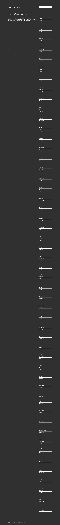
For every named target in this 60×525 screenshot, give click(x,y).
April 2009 (40, 296)
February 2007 (41, 354)
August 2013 (41, 180)
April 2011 (40, 242)
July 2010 (40, 262)
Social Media (41, 492)
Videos (40, 503)
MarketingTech (41, 472)
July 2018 (40, 69)
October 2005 (41, 389)
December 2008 (41, 305)
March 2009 (41, 298)
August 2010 (41, 260)
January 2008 (41, 329)
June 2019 (40, 60)
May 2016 (40, 107)
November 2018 (41, 67)
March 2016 (41, 111)
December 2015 (41, 118)
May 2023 (40, 31)
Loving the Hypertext (42, 468)
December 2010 (41, 251)
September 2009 (41, 285)
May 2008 (40, 320)
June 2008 (40, 318)
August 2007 (41, 340)
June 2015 (40, 131)
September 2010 (41, 258)
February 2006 (41, 380)
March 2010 (41, 271)
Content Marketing (42, 423)
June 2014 (40, 158)
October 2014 (41, 149)
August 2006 (41, 367)
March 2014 (41, 165)
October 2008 (41, 309)
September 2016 (41, 98)
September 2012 (41, 205)
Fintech (40, 452)
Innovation (40, 463)
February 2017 (41, 87)
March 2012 (41, 218)
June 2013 (40, 185)
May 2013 (40, 187)
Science (40, 481)
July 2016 (40, 102)
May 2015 (40, 133)
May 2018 (40, 71)
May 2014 (40, 160)
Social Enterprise (41, 485)
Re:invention (41, 479)
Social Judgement (42, 488)
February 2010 (41, 274)
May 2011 (40, 240)
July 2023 (40, 27)
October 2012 (41, 202)
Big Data (40, 412)
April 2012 (40, 216)
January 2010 (41, 276)
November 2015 (41, 120)
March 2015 (41, 138)
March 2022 (41, 38)
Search (40, 483)
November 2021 (41, 40)
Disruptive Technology (42, 445)
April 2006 (40, 376)
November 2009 (41, 280)
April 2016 (40, 109)
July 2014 (40, 156)
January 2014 (41, 169)
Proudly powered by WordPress (12, 522)
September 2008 (41, 311)
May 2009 (40, 294)
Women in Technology (42, 508)
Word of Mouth (41, 510)
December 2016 (41, 91)
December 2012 (41, 198)
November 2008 (41, 307)
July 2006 (40, 369)
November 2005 (41, 387)
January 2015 (41, 142)
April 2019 (40, 62)
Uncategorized (41, 501)
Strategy (40, 499)
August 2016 (41, 100)
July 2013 (40, 182)
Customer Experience (42, 430)
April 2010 (40, 269)
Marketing (40, 470)
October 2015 (41, 122)
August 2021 (41, 42)
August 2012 (41, 207)
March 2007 (41, 351)
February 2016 (41, 113)
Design (40, 439)
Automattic (23, 522)
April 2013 (40, 189)
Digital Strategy (41, 443)
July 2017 (40, 78)
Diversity (40, 448)
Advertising (41, 403)
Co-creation (41, 419)
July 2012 (40, 209)
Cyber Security (41, 432)
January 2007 (41, 356)
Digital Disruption (42, 441)
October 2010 (41, 256)
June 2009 (40, 291)
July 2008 (40, 316)
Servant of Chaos (13, 3)
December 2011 (41, 225)
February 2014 (41, 167)
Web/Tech (40, 505)
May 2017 (40, 82)
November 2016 (41, 93)
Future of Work (41, 454)
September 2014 (41, 151)
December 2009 (41, 278)
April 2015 (40, 136)
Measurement (41, 474)
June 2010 (40, 265)
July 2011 (40, 236)
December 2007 (41, 331)
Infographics (41, 461)
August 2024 (41, 22)
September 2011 (41, 231)
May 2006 (40, 374)
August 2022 (41, 36)
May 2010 (40, 267)
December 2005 (41, 385)
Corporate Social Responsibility (44, 425)
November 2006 (41, 360)
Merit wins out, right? (18, 14)
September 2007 (41, 338)
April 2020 (40, 56)
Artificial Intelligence (42, 408)
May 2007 (40, 347)
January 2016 (41, 116)
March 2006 (41, 378)
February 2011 (41, 247)
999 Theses (40, 399)
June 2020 (40, 53)
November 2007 (41, 334)
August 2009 (41, 287)
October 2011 (41, 229)
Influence (40, 459)
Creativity (40, 428)
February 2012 (41, 220)
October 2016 (41, 96)
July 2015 (40, 129)
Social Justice (41, 490)
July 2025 (40, 18)
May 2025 (40, 20)
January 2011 (41, 249)
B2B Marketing (41, 410)
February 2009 (41, 300)
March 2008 (41, 325)
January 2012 (41, 222)
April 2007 (40, 349)
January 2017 (41, 89)
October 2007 (41, 336)
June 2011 (40, 238)
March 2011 (40, 245)
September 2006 (41, 365)
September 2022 (41, 33)
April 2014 (40, 162)
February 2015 (41, 140)
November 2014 (41, 147)
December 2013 (41, 171)
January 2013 (41, 196)
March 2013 (41, 191)
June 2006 (40, 371)
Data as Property (41, 434)
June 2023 (40, 29)
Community (41, 421)
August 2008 (41, 314)
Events (40, 450)
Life (39, 465)
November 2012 (41, 200)
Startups (40, 494)
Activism (40, 401)
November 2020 (41, 49)
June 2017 (40, 80)
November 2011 (41, 227)
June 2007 (40, 345)
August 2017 (41, 76)
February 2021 (41, 47)
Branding (40, 414)
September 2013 (41, 178)
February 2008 (41, 327)
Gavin (9, 49)
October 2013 (41, 176)
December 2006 (41, 358)
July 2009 (40, 289)
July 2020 (40, 51)
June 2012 (40, 211)
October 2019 (41, 58)
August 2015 (41, 127)
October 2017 (41, 73)
